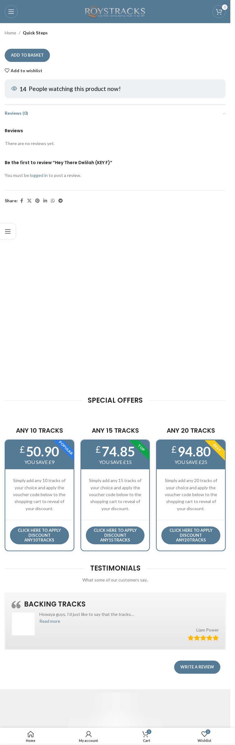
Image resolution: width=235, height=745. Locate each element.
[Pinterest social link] (37, 201)
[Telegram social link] (60, 201)
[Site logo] (115, 11)
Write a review (197, 666)
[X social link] (29, 201)
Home (10, 32)
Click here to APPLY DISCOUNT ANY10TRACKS (39, 535)
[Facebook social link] (21, 201)
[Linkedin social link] (45, 201)
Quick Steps (35, 32)
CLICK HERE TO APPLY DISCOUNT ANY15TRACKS (115, 535)
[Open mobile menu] (11, 11)
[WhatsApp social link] (52, 201)
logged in (39, 175)
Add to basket (27, 55)
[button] (49, 621)
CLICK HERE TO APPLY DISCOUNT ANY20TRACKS (191, 535)
